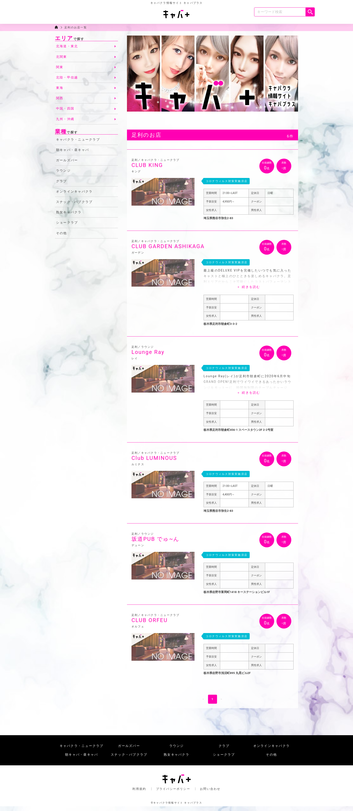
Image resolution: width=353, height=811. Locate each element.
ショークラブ (67, 226)
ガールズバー (67, 164)
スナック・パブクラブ (74, 206)
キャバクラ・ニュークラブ (78, 143)
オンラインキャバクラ (74, 195)
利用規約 (139, 793)
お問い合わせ (210, 793)
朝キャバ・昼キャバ (72, 154)
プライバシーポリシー (173, 793)
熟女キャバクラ (69, 216)
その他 (61, 237)
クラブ (61, 185)
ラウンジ (63, 174)
